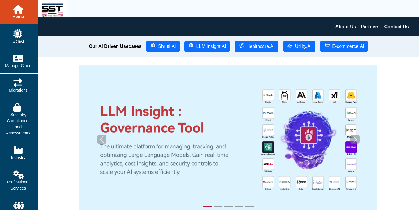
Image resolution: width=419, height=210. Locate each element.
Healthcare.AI (256, 46)
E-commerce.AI (344, 46)
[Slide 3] (228, 206)
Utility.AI (299, 46)
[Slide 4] (239, 206)
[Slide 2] (218, 206)
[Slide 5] (249, 206)
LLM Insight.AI (207, 46)
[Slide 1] (207, 206)
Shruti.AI (163, 46)
